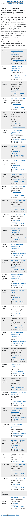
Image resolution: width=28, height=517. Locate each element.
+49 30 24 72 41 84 (18, 461)
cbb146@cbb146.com (19, 127)
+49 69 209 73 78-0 (18, 181)
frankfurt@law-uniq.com (19, 179)
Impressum (4, 515)
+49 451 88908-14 (18, 327)
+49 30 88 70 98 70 (18, 403)
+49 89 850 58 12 (18, 389)
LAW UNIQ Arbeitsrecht (18, 174)
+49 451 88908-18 (18, 301)
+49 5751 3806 (17, 315)
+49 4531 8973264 (18, 373)
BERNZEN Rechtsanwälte (18, 98)
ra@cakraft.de (17, 313)
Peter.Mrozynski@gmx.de (18, 387)
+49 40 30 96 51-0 (18, 61)
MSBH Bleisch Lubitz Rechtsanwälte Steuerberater (17, 52)
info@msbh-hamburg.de (19, 60)
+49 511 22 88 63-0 (18, 93)
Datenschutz (11, 515)
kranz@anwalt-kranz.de (19, 325)
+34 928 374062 (17, 123)
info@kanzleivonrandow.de (18, 401)
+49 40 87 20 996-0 (18, 107)
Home (17, 515)
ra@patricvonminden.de (19, 371)
